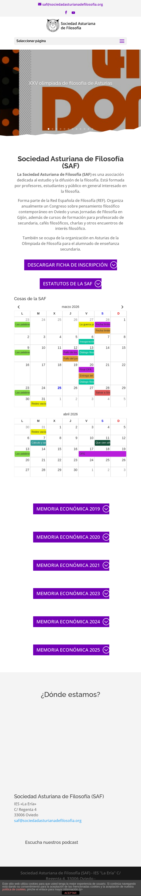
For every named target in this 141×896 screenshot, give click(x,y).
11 (88, 129)
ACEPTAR (70, 893)
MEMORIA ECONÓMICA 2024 (68, 621)
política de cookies (14, 889)
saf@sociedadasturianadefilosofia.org (48, 820)
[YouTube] (73, 14)
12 (92, 129)
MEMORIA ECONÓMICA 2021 (68, 565)
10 (84, 129)
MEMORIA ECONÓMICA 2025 (68, 650)
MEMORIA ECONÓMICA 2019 (68, 509)
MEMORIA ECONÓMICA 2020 (68, 537)
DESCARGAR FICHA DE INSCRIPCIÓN (67, 265)
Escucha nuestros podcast (51, 842)
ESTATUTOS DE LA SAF (67, 283)
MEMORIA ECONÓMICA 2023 (68, 593)
